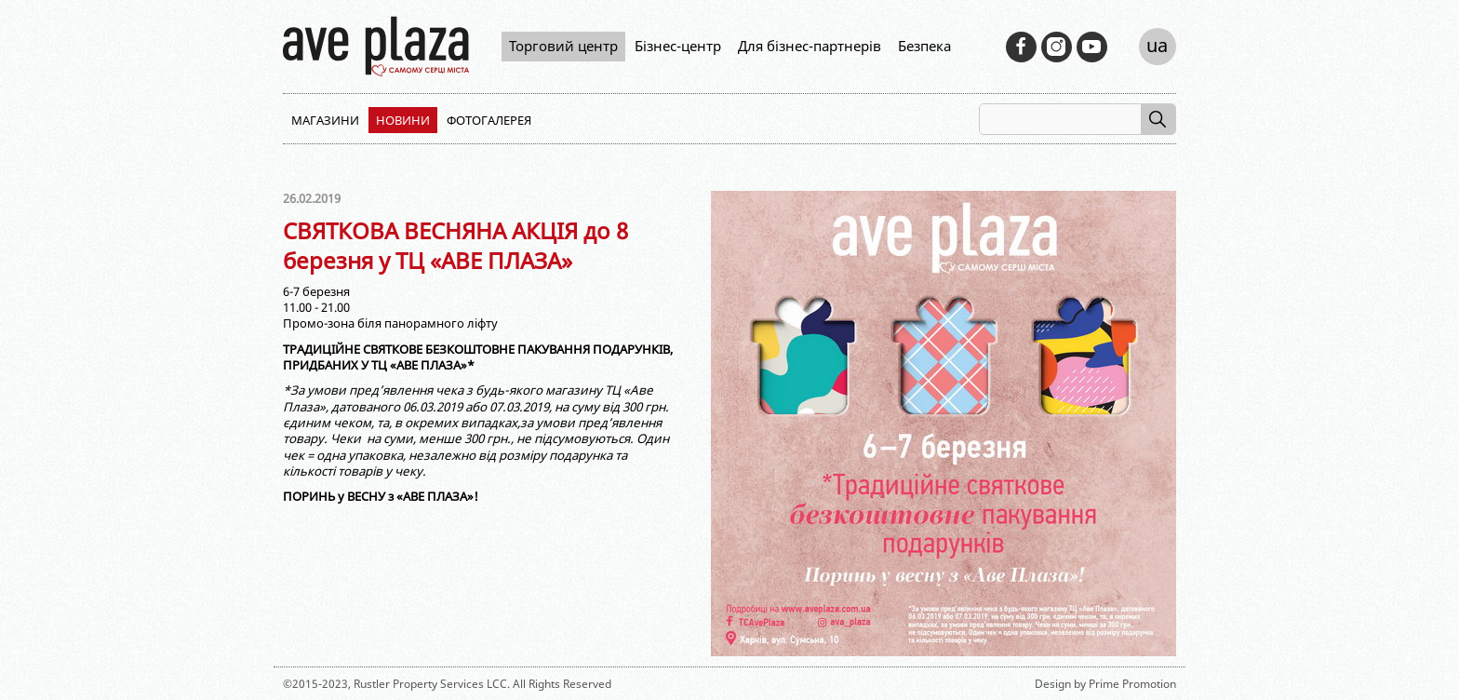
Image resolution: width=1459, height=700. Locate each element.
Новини (403, 120)
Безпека (924, 45)
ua (1157, 45)
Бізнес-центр (678, 45)
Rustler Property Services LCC (430, 684)
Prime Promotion (1132, 684)
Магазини (325, 120)
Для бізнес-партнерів (809, 45)
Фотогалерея (489, 120)
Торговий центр (563, 45)
